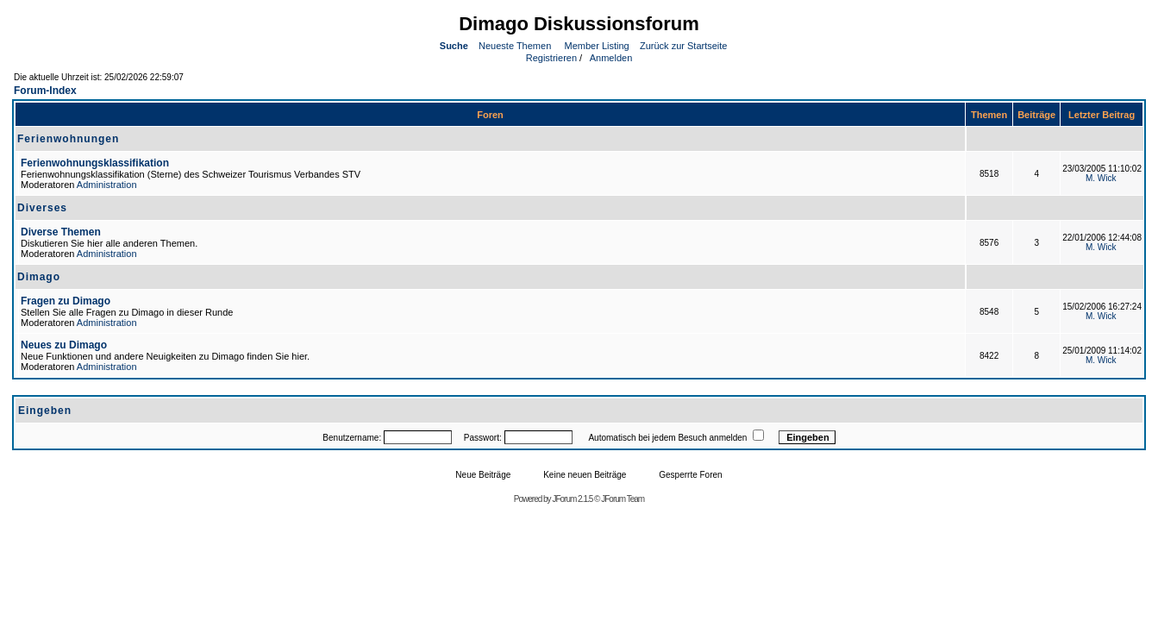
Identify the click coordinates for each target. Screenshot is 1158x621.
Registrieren (550, 58)
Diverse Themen (61, 232)
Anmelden (609, 58)
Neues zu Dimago (64, 345)
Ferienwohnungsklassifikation (95, 163)
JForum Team (622, 499)
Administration (107, 184)
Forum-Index (45, 91)
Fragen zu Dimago (65, 301)
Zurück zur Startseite (683, 46)
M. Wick (1101, 178)
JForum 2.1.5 (573, 499)
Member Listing (597, 46)
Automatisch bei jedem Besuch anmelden (667, 437)
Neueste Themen (515, 46)
